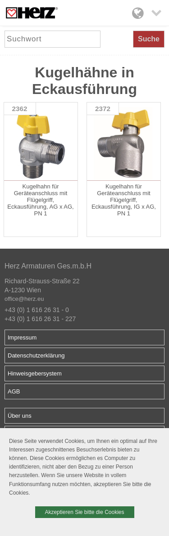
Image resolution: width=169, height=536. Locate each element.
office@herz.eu (24, 298)
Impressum (22, 337)
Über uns (20, 415)
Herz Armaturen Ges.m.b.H (48, 266)
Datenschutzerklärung (36, 355)
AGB (14, 391)
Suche (149, 39)
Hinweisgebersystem (35, 373)
